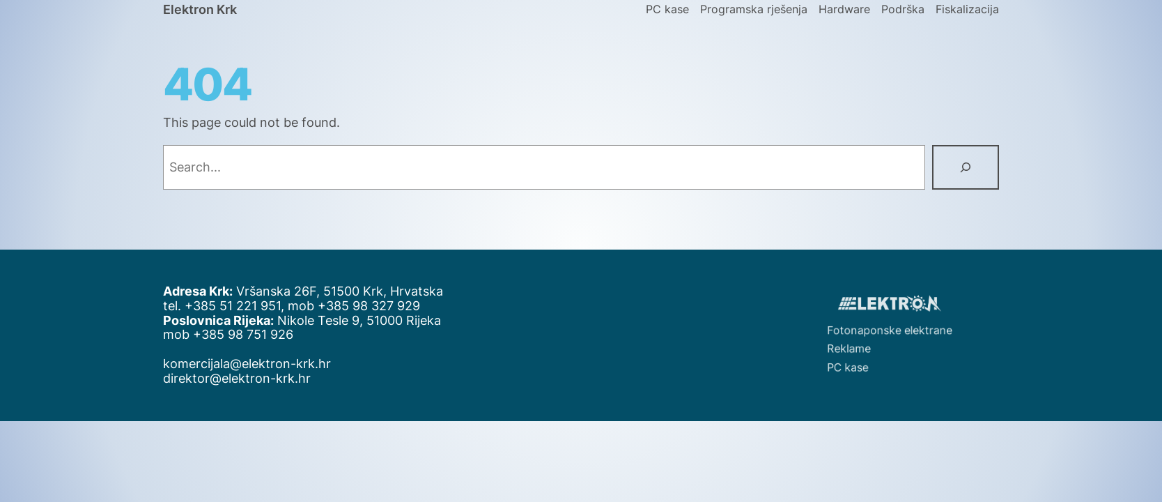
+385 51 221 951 (233, 305)
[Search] (965, 167)
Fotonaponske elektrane (892, 331)
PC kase (859, 361)
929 (408, 305)
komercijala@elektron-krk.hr (247, 363)
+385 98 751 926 (243, 334)
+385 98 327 (357, 305)
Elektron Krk (200, 9)
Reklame (859, 345)
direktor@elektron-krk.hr (237, 378)
